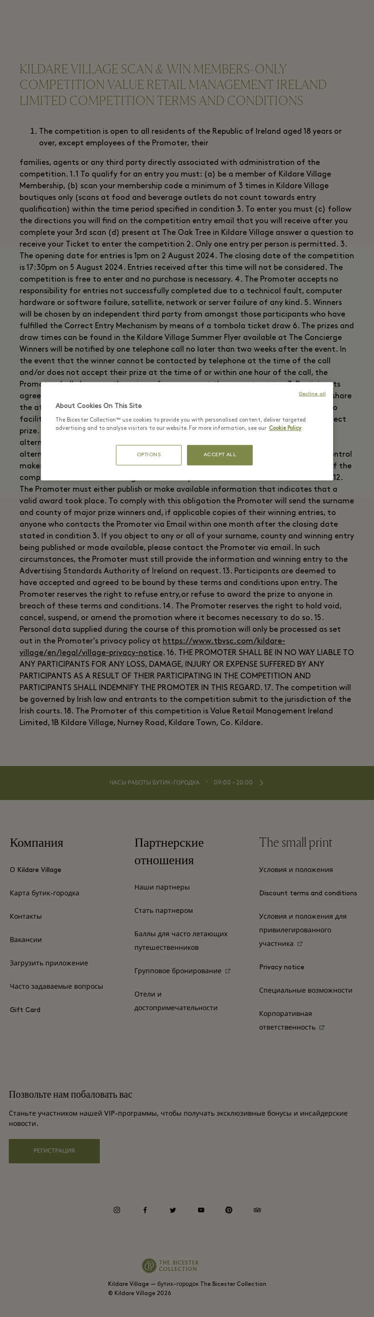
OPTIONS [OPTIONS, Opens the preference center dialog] (149, 455)
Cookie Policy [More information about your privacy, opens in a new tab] (285, 428)
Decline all (312, 394)
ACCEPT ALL (220, 455)
